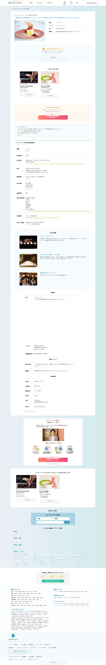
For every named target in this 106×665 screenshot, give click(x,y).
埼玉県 (28, 593)
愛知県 (16, 595)
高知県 (27, 603)
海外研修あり (13, 622)
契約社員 (59, 597)
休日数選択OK (23, 629)
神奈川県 (19, 593)
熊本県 (29, 605)
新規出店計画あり (38, 611)
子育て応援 (13, 611)
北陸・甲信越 (13, 599)
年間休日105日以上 (19, 627)
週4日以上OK (13, 617)
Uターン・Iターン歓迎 (30, 624)
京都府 (27, 591)
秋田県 (34, 597)
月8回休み (13, 627)
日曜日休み (35, 627)
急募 (24, 622)
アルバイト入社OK (38, 625)
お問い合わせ (39, 656)
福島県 (41, 597)
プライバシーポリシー (20, 659)
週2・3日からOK (28, 616)
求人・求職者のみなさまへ (32, 659)
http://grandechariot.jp (40, 406)
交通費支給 (23, 619)
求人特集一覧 (31, 644)
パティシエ (56, 591)
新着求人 (31, 2)
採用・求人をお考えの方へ (19, 651)
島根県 (23, 601)
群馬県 (39, 593)
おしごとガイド (33, 647)
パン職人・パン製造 (63, 591)
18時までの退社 (22, 614)
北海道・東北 (13, 597)
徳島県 (23, 603)
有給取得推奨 (40, 627)
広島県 (16, 601)
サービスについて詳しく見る (53, 463)
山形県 (38, 597)
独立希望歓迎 (13, 624)
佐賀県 (21, 605)
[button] (13, 31)
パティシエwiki (42, 647)
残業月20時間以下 (14, 614)
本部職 (82, 591)
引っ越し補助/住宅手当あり (39, 617)
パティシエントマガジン (22, 647)
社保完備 (31, 617)
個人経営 (32, 611)
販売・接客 (69, 591)
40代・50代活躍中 (30, 625)
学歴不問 (45, 622)
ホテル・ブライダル (70, 603)
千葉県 (24, 593)
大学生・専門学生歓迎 (15, 625)
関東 (12, 593)
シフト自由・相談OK (14, 616)
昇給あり (47, 617)
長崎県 (25, 605)
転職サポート (50, 2)
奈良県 (31, 591)
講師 (79, 591)
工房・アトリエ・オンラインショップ (81, 603)
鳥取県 (27, 601)
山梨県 (34, 599)
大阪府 (16, 591)
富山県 (22, 599)
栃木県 (36, 593)
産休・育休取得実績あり (15, 629)
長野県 (38, 599)
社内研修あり (20, 622)
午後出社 (27, 614)
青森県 (26, 597)
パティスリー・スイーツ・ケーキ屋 (60, 603)
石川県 (26, 599)
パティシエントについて (14, 656)
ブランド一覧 (39, 644)
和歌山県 (35, 591)
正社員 (55, 597)
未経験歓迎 (29, 622)
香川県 (19, 603)
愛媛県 (16, 603)
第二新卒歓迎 (34, 622)
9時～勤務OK (26, 617)
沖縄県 (45, 605)
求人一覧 (16, 8)
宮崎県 (37, 605)
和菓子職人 (74, 591)
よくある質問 (31, 656)
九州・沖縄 (13, 605)
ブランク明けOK (23, 625)
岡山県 (19, 601)
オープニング (27, 611)
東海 (12, 595)
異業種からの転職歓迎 (21, 624)
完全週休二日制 (36, 629)
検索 (67, 522)
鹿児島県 (41, 605)
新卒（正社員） (77, 597)
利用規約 (11, 659)
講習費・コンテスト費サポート (38, 619)
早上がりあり (39, 614)
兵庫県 (19, 591)
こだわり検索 (23, 644)
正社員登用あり (29, 619)
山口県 (31, 601)
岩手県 (30, 597)
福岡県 (18, 605)
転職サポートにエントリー (53, 459)
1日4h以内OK (20, 617)
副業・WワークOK (38, 624)
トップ (12, 8)
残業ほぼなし (33, 614)
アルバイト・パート (66, 597)
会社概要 (24, 656)
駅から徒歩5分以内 (20, 611)
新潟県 (18, 599)
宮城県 (22, 597)
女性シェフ (45, 611)
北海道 (18, 597)
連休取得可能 (45, 625)
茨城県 (32, 593)
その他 (86, 591)
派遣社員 (72, 597)
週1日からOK (22, 616)
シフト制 (44, 614)
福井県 (30, 599)
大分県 (33, 605)
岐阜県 (23, 595)
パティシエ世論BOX (52, 647)
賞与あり (12, 619)
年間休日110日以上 (28, 627)
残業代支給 (18, 619)
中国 (12, 601)
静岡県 (19, 595)
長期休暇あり (29, 629)
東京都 (16, 593)
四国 (12, 603)
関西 (12, 591)
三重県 (27, 595)
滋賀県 (23, 591)
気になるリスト (40, 2)
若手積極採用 (40, 622)
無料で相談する (53, 116)
